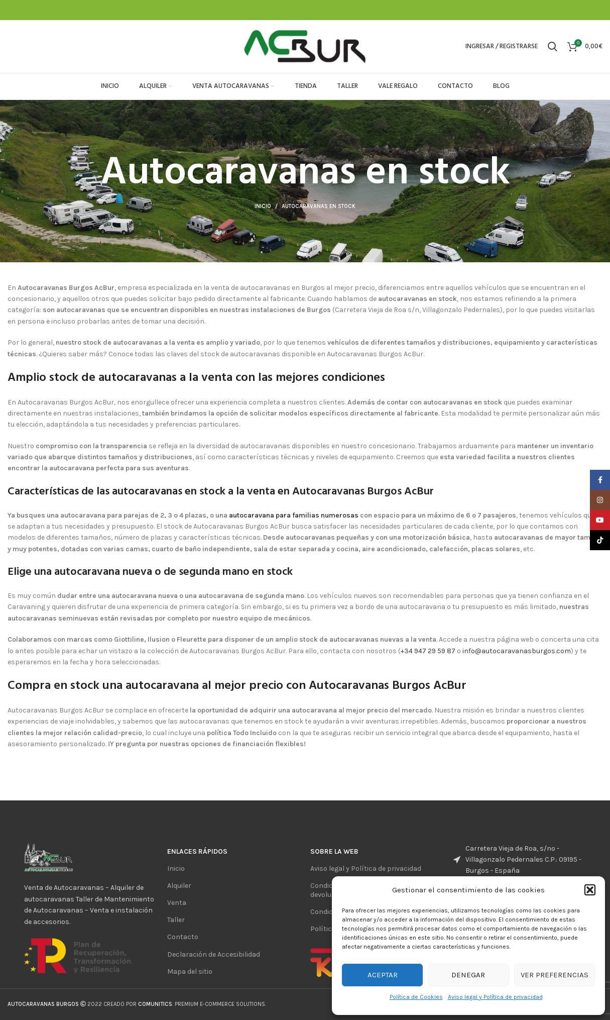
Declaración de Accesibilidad (213, 954)
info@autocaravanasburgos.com (516, 651)
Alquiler (179, 885)
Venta (176, 902)
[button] (590, 890)
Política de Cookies (416, 996)
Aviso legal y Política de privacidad (495, 996)
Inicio (263, 206)
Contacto (182, 937)
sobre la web (334, 851)
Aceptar (383, 974)
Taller (176, 919)
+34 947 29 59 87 (428, 651)
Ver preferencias (554, 974)
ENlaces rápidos (197, 851)
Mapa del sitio (189, 971)
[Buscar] (552, 47)
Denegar (468, 974)
